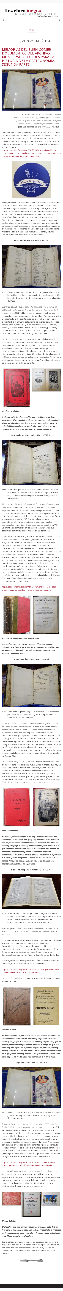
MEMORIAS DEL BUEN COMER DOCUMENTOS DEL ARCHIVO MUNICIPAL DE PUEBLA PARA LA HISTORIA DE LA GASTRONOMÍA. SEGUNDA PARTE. (28, 57)
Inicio (31, 30)
